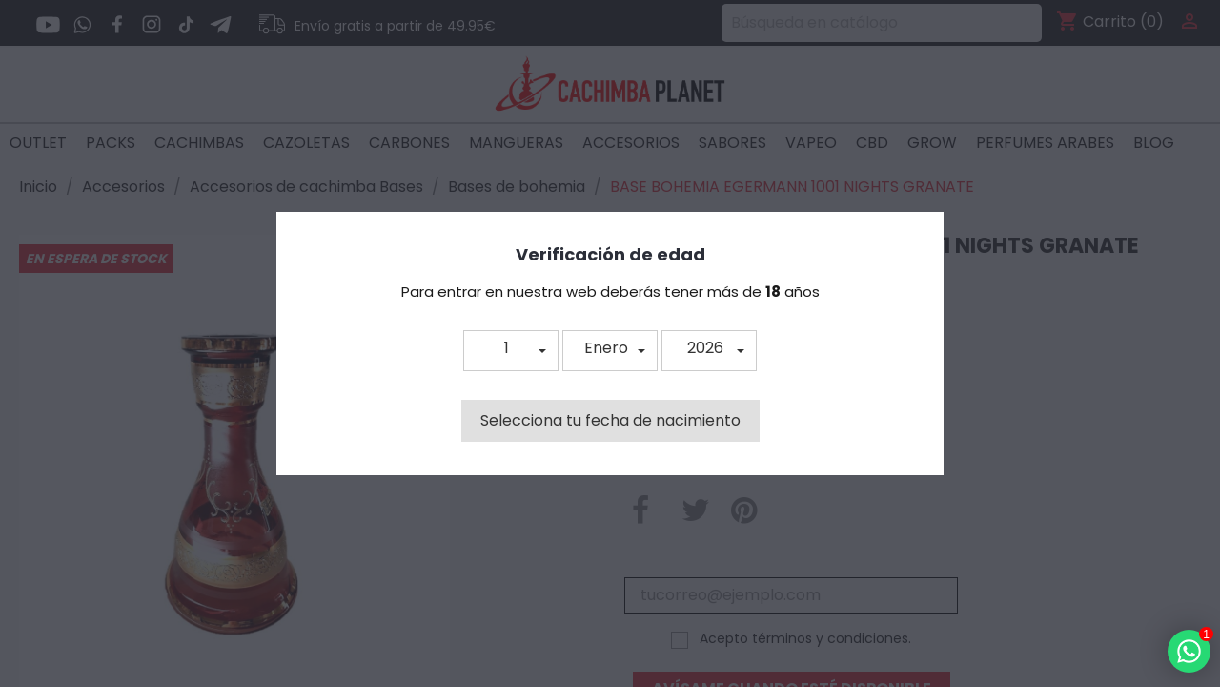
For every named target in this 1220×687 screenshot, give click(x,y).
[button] (511, 350)
